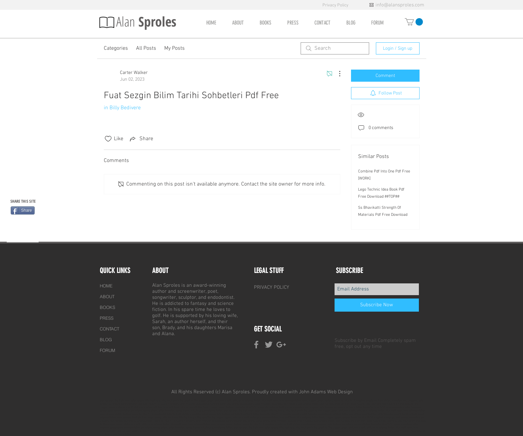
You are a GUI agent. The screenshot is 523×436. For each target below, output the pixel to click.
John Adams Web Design (326, 392)
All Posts (146, 48)
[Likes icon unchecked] (108, 139)
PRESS (107, 318)
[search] (335, 48)
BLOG (106, 339)
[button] (414, 22)
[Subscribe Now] (377, 305)
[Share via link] (141, 139)
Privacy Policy (335, 5)
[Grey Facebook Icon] (256, 345)
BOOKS (107, 307)
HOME (106, 285)
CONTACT (109, 328)
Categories (116, 48)
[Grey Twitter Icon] (269, 345)
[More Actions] (336, 74)
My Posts (174, 48)
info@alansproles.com (400, 5)
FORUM (107, 350)
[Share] (23, 210)
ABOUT (107, 296)
